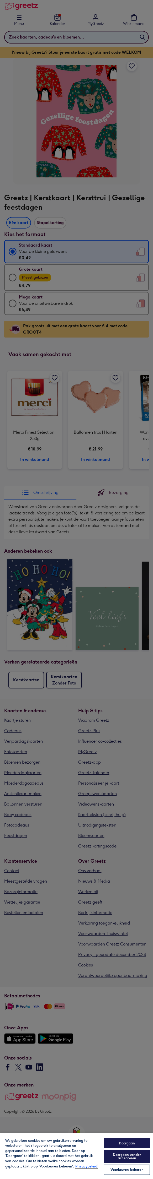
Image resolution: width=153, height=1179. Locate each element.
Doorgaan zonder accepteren (127, 1156)
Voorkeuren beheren (126, 1170)
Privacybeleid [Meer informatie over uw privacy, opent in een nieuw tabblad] (86, 1166)
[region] (76, 1155)
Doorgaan (127, 1143)
